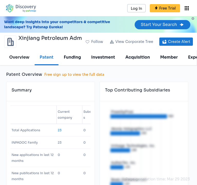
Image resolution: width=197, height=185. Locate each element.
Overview (19, 57)
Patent (47, 57)
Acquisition (137, 57)
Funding (72, 57)
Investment (103, 57)
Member (169, 57)
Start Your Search (162, 24)
